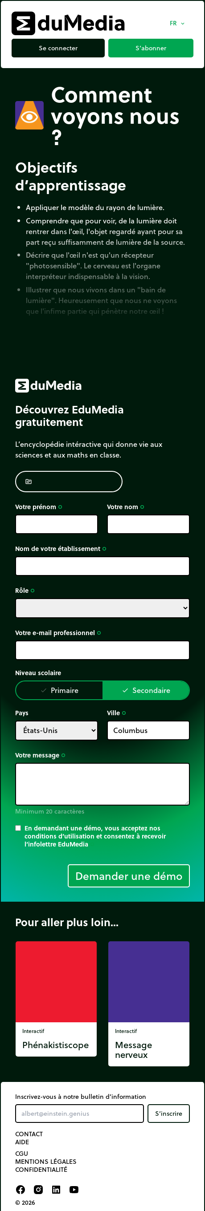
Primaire (59, 690)
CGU (21, 1153)
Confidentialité (41, 1169)
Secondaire (146, 690)
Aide (22, 1142)
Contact (29, 1134)
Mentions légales (46, 1161)
